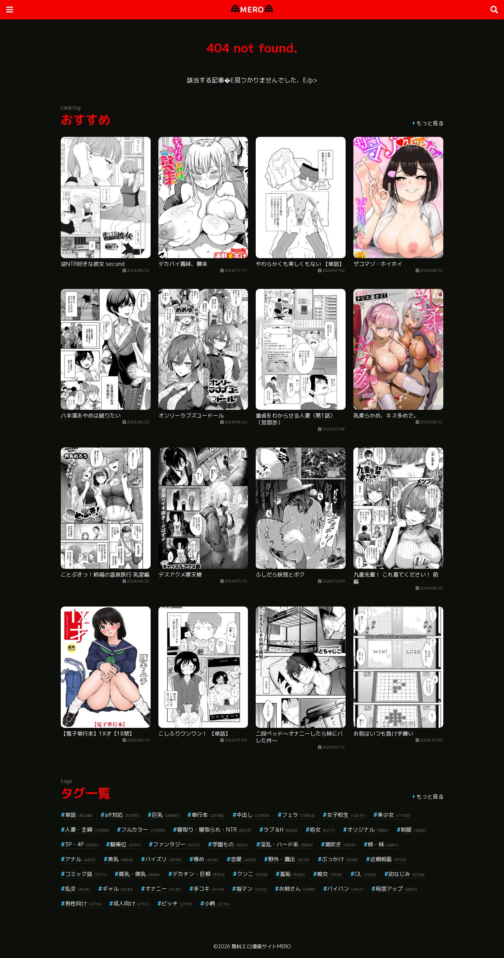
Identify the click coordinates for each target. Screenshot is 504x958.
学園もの (230, 844)
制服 (413, 829)
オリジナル (368, 829)
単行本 (208, 814)
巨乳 (165, 814)
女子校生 (346, 814)
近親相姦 (388, 859)
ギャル (117, 888)
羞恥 (292, 874)
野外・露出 (289, 859)
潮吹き (340, 844)
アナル (80, 859)
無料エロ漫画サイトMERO (261, 946)
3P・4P (81, 844)
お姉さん (297, 888)
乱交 (77, 888)
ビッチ (177, 903)
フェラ (298, 814)
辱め (206, 859)
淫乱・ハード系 (286, 844)
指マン (251, 888)
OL (365, 874)
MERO (252, 9)
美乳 (120, 859)
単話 (79, 814)
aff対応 (122, 814)
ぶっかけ (340, 859)
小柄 (217, 903)
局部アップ (396, 888)
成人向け (131, 903)
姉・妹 (383, 844)
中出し (253, 814)
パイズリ (163, 859)
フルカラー (143, 829)
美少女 (394, 814)
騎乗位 (125, 844)
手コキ (208, 888)
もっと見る (430, 123)
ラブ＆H (280, 829)
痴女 (329, 874)
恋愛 (243, 859)
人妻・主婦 (87, 829)
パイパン (345, 888)
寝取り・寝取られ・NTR (214, 829)
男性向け (83, 903)
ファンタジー (176, 844)
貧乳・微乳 (139, 874)
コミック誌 (86, 874)
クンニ (252, 874)
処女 (322, 829)
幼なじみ (406, 874)
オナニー (163, 888)
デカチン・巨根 (198, 874)
